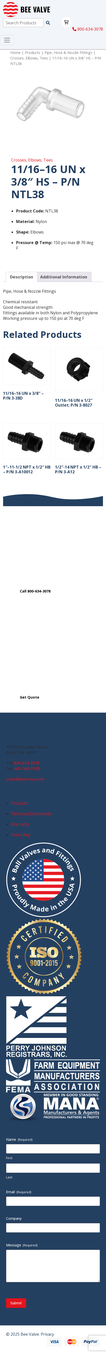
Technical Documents (31, 813)
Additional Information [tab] (63, 277)
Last (9, 1177)
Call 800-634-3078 (35, 591)
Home (15, 52)
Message (22, 1245)
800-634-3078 (87, 29)
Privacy (47, 1334)
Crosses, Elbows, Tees (29, 57)
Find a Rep (20, 835)
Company (14, 1218)
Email (18, 1191)
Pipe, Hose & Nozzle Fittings (68, 52)
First (9, 1158)
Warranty (20, 824)
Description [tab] (21, 277)
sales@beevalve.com (25, 779)
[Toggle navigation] (7, 40)
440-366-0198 (27, 768)
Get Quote (29, 697)
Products (32, 52)
